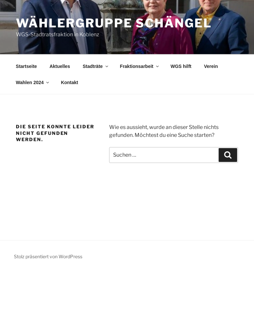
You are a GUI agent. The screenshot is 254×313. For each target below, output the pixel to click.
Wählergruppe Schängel (114, 23)
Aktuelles (60, 66)
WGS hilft (181, 66)
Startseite (26, 66)
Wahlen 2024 (33, 82)
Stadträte (96, 66)
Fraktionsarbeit (140, 66)
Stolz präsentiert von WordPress (48, 256)
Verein (211, 66)
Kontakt (69, 82)
